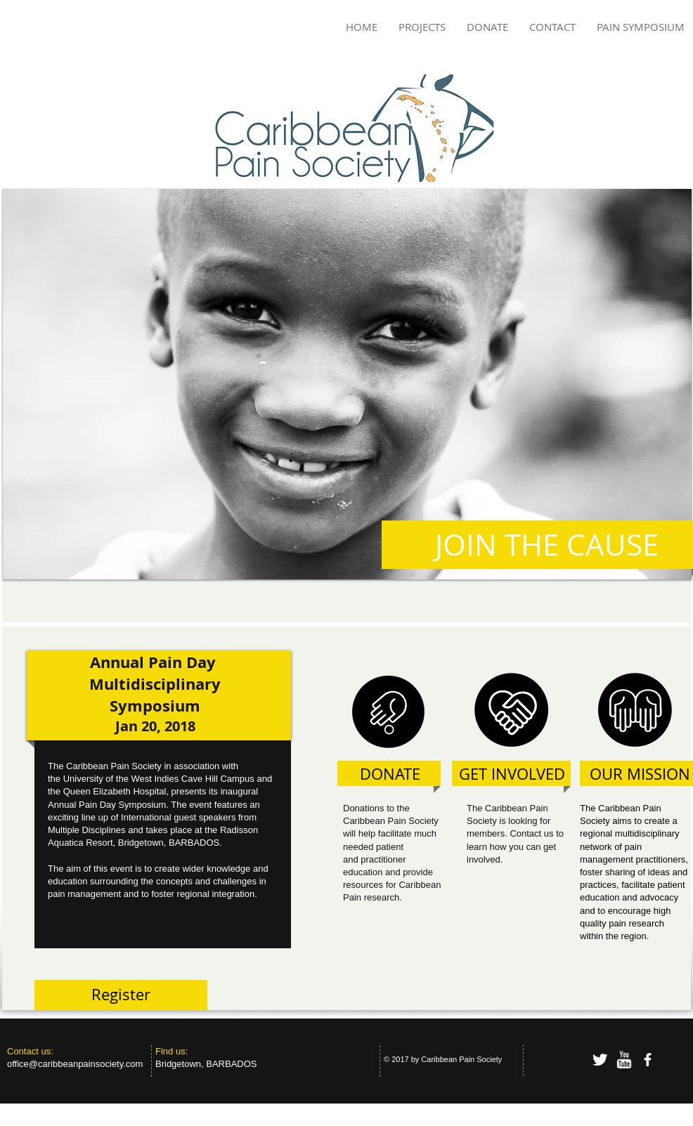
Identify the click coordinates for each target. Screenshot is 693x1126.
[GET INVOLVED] (511, 774)
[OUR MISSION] (640, 774)
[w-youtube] (624, 1059)
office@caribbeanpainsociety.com (75, 1064)
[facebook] (647, 1059)
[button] (347, 384)
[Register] (120, 995)
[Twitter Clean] (600, 1059)
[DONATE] (390, 774)
